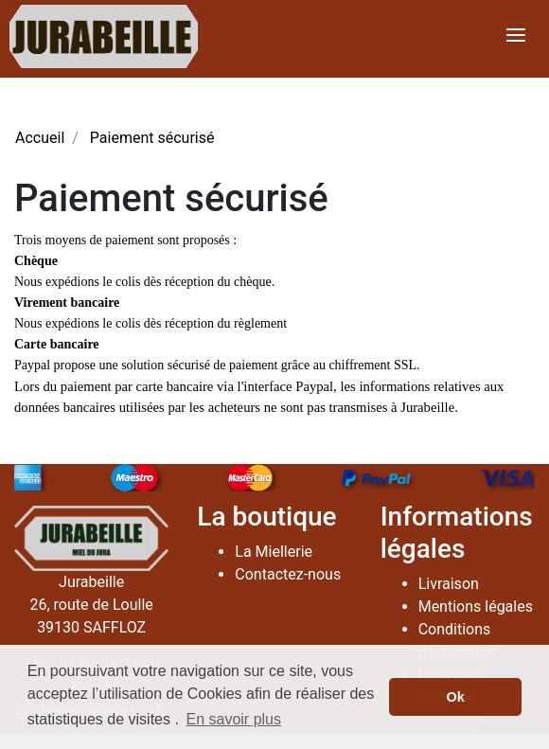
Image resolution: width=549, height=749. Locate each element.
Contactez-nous (288, 574)
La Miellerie (273, 552)
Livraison (448, 584)
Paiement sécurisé (152, 138)
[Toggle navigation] (516, 36)
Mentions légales (475, 606)
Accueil (39, 138)
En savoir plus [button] (234, 719)
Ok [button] (456, 696)
